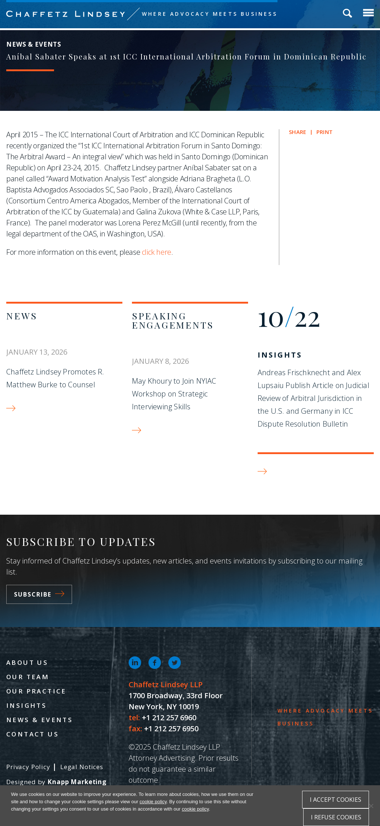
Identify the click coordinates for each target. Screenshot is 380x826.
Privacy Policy (28, 766)
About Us (27, 662)
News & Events (39, 719)
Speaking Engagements (173, 320)
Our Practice (36, 691)
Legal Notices (81, 766)
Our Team (27, 677)
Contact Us (32, 734)
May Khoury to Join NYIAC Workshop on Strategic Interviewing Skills (174, 394)
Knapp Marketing (77, 782)
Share (297, 132)
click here (156, 252)
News (21, 315)
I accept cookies (335, 800)
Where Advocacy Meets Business (209, 13)
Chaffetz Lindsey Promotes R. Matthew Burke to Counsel (55, 378)
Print (324, 132)
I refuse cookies (336, 817)
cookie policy (153, 801)
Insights (280, 355)
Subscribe (39, 594)
